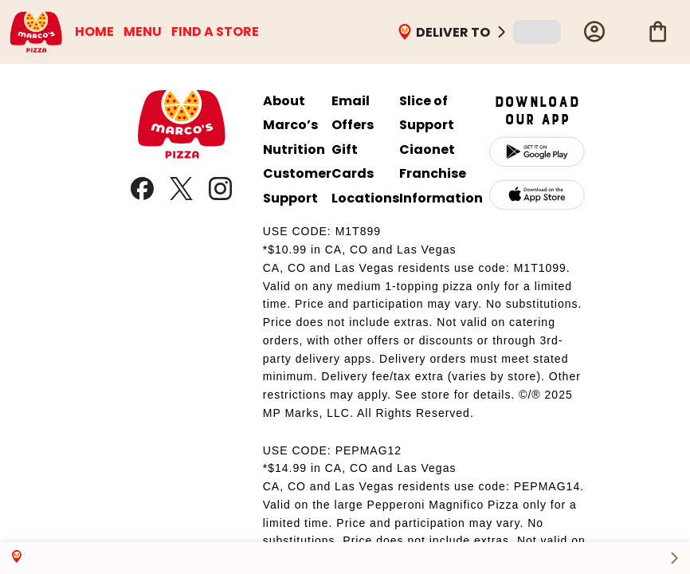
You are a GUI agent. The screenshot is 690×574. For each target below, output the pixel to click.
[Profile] (594, 32)
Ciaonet (427, 149)
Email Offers (352, 113)
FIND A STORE (215, 31)
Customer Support (297, 185)
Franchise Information (441, 185)
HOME (94, 31)
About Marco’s (290, 113)
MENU (142, 31)
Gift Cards (352, 161)
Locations (365, 198)
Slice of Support (426, 113)
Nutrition (294, 149)
